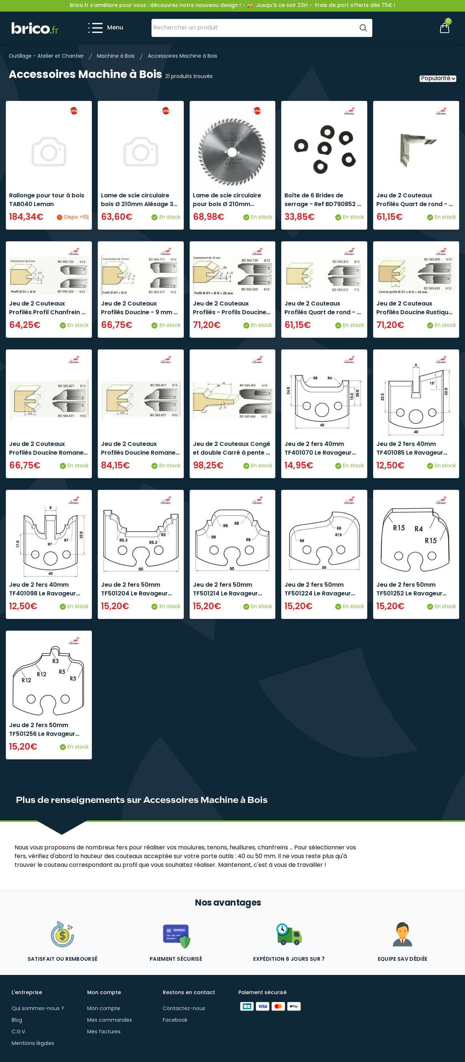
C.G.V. (19, 1032)
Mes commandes (109, 1020)
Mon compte (103, 1009)
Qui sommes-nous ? (38, 1009)
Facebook (175, 1020)
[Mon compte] (420, 28)
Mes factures (104, 1032)
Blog (17, 1020)
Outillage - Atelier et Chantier (46, 56)
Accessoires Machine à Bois (182, 56)
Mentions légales (33, 1043)
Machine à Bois (116, 56)
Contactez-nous (184, 1009)
